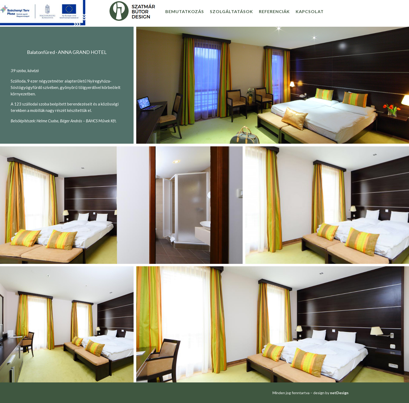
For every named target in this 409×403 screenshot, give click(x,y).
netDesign (339, 392)
